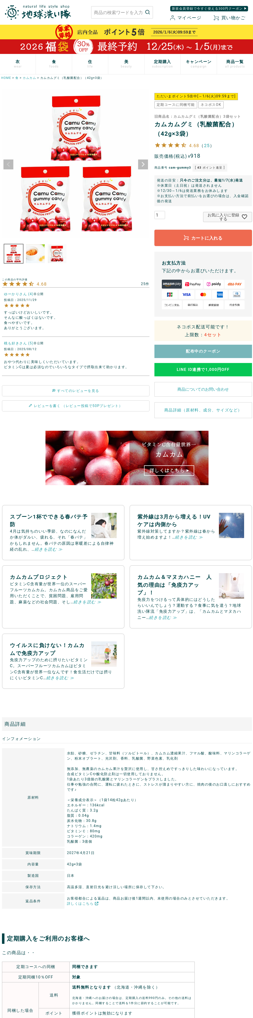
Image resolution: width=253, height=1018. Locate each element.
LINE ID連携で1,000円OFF (203, 369)
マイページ (185, 17)
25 (207, 145)
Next (143, 164)
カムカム (29, 78)
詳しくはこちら (83, 903)
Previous (8, 164)
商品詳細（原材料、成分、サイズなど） (203, 410)
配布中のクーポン (203, 351)
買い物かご (229, 17)
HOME (6, 78)
